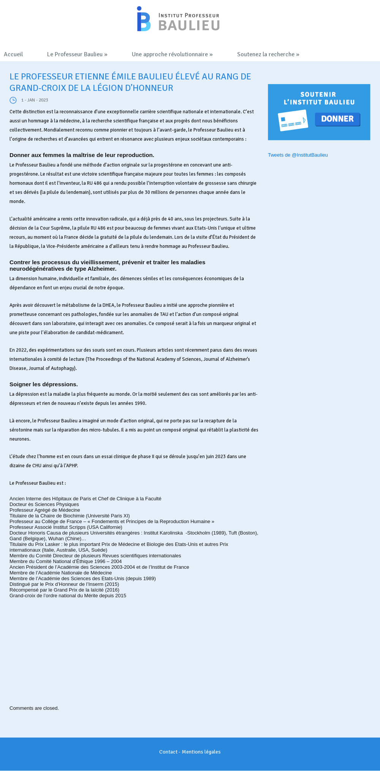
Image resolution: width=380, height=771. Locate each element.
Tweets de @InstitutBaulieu (298, 155)
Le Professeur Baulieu (77, 54)
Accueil (13, 54)
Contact (168, 752)
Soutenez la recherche (268, 54)
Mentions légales (201, 752)
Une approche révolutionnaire (172, 54)
